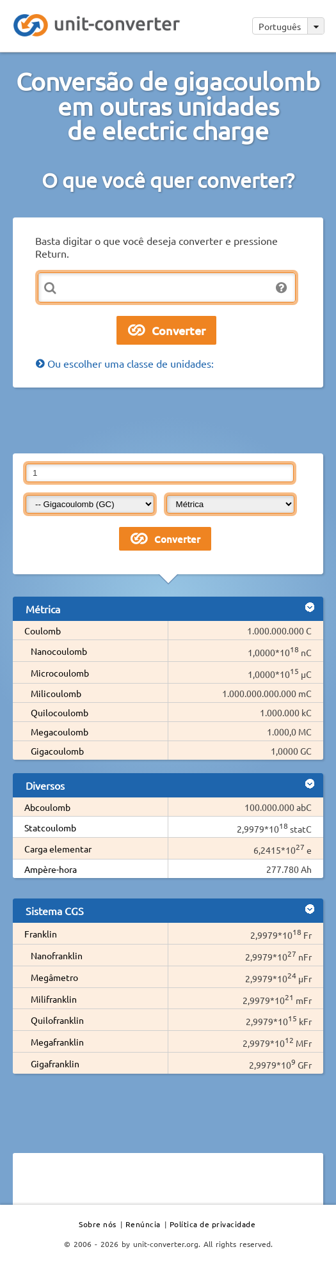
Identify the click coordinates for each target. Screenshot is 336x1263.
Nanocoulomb (59, 651)
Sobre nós (97, 1224)
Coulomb (42, 630)
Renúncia (143, 1224)
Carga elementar (58, 848)
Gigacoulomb (57, 751)
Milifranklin (54, 999)
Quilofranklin (57, 1020)
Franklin (40, 933)
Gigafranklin (55, 1063)
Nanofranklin (57, 955)
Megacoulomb (59, 731)
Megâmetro (54, 977)
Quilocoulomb (59, 712)
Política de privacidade (213, 1224)
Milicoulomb (56, 693)
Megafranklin (57, 1041)
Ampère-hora (50, 869)
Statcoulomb (50, 827)
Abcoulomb (47, 807)
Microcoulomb (60, 673)
